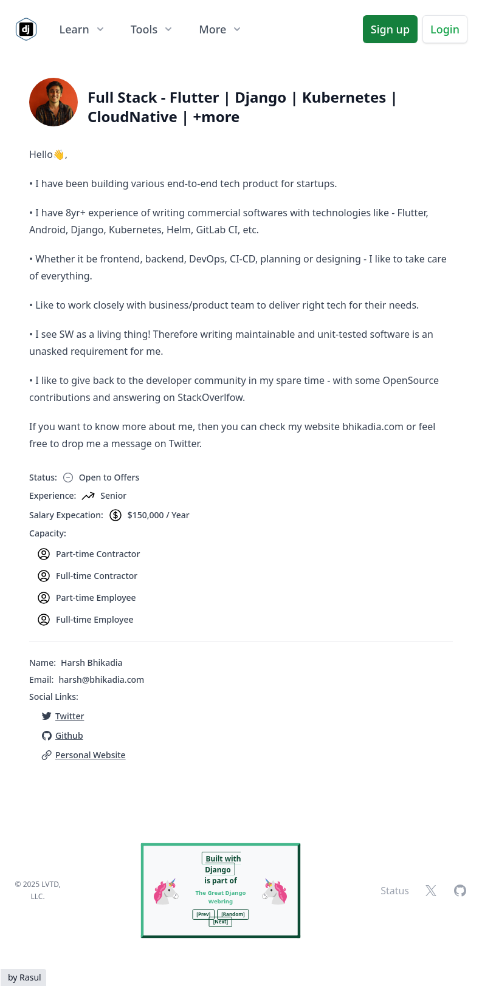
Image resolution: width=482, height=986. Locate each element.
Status (394, 890)
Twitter (69, 716)
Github (69, 735)
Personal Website (90, 755)
